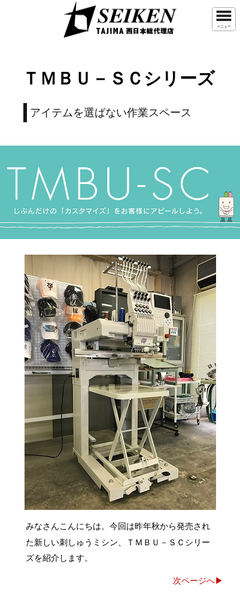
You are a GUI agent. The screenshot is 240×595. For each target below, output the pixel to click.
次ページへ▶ (198, 580)
